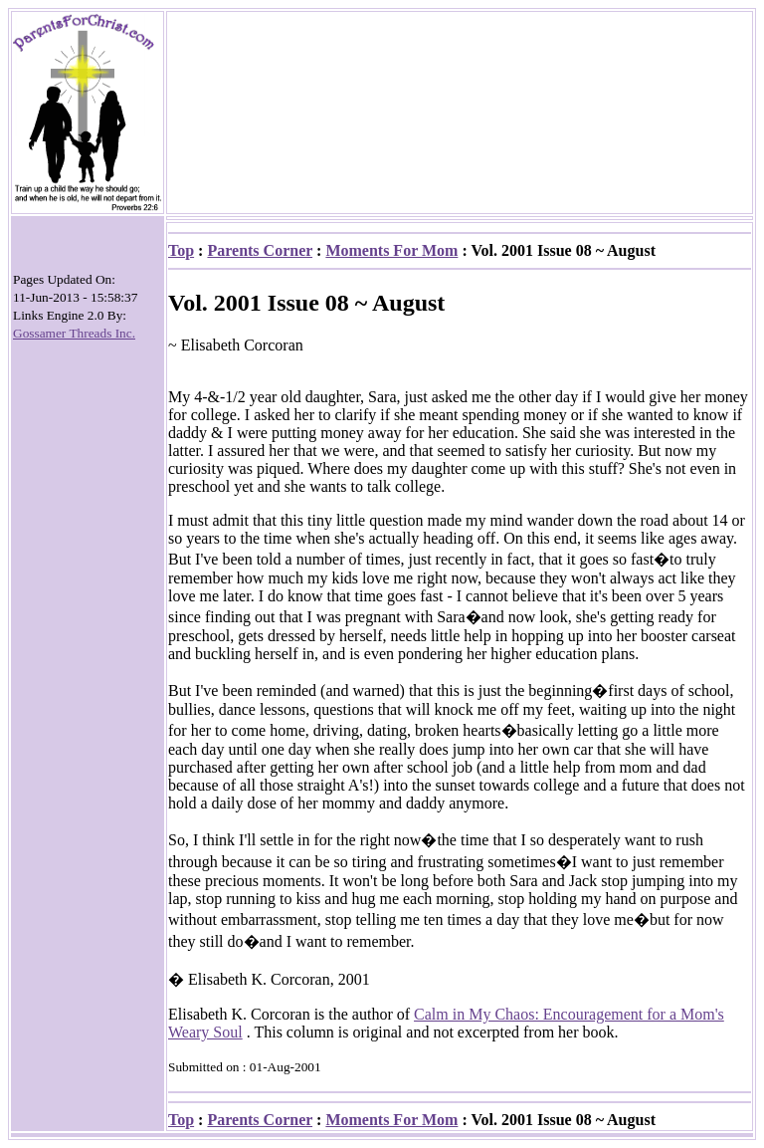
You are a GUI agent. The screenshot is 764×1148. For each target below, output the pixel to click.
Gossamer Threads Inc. (74, 333)
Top (181, 250)
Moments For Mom (391, 250)
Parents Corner (259, 250)
